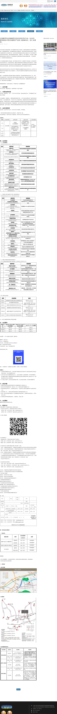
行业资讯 (13, 31)
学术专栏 (21, 31)
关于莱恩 (1, 10)
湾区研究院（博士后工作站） (26, 10)
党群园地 (18, 10)
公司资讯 (4, 31)
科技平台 (12, 10)
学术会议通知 (30, 31)
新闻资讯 (15, 10)
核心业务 (8, 10)
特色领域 (5, 10)
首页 (52, 1)
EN (55, 1)
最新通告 (39, 31)
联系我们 (32, 10)
